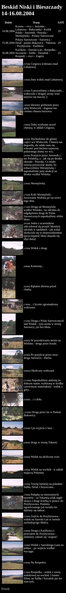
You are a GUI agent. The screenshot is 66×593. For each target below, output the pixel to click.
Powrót (5, 588)
